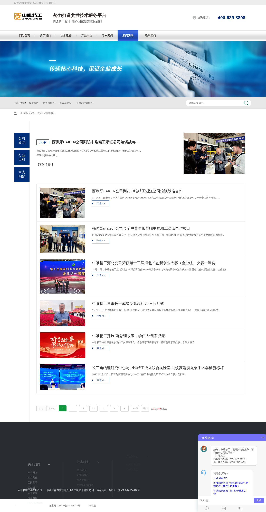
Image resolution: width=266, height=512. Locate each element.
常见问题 (21, 174)
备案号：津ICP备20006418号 (64, 505)
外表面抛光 (65, 103)
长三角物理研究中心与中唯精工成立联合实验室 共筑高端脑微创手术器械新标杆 (158, 368)
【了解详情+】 (45, 164)
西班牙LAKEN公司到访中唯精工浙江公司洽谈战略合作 (97, 142)
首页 (39, 113)
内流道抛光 (49, 103)
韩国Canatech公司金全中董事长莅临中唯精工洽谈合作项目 (141, 228)
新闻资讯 (49, 113)
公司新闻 (21, 140)
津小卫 (92, 505)
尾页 (145, 408)
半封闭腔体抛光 (84, 103)
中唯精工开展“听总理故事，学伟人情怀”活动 (129, 336)
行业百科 (21, 157)
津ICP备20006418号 (129, 490)
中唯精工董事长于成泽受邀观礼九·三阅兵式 (128, 304)
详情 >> (101, 203)
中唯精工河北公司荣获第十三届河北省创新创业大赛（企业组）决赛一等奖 (153, 263)
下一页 (135, 408)
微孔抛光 (33, 103)
